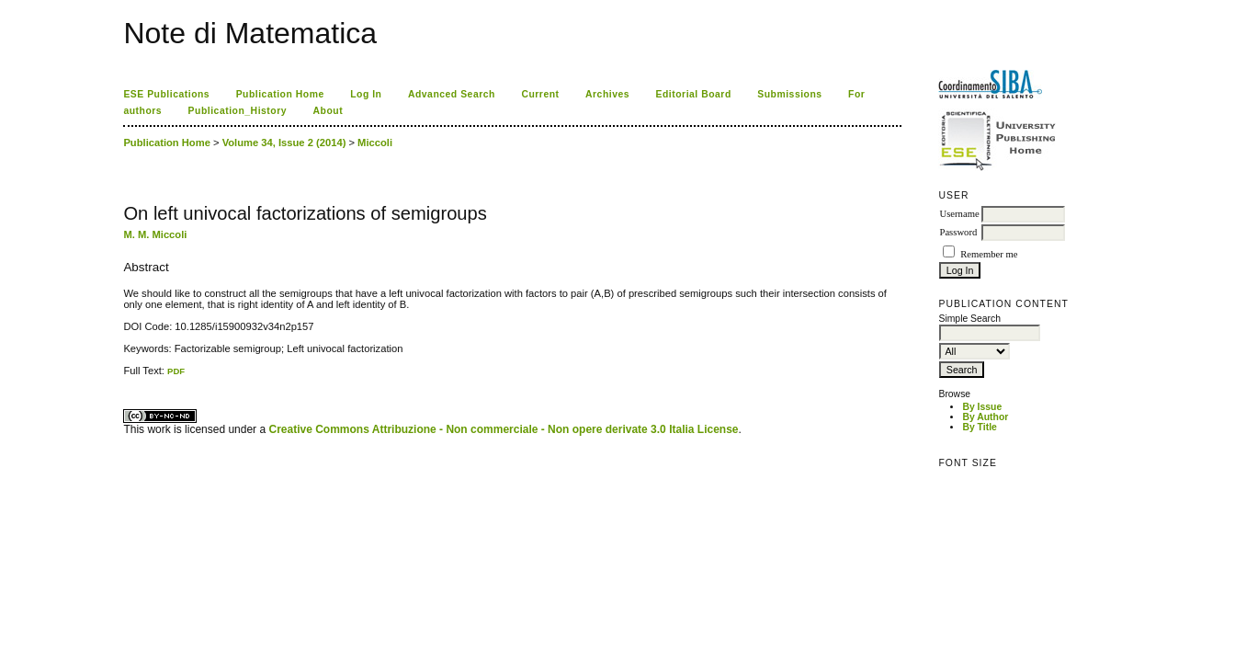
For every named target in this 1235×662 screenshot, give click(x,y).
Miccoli (374, 142)
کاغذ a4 (124, 376)
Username (959, 214)
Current (540, 94)
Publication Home (280, 94)
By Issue (982, 407)
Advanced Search (451, 94)
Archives (607, 94)
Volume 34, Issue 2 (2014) (284, 142)
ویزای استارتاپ (128, 376)
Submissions (789, 94)
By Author (985, 417)
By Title (979, 427)
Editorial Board (693, 94)
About (328, 111)
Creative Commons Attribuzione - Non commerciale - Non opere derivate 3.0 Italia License (503, 429)
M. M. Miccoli (155, 234)
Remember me (988, 254)
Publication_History (237, 111)
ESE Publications (166, 94)
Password (958, 232)
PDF (176, 371)
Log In (365, 94)
